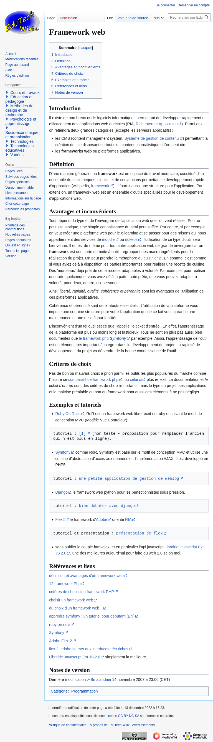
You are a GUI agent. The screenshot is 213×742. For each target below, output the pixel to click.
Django (61, 492)
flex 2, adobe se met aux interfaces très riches (88, 649)
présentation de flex (139, 533)
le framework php (102, 338)
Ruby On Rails (67, 413)
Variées (17, 155)
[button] (7, 92)
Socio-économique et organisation (21, 134)
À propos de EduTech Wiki (109, 725)
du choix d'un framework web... (76, 608)
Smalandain (100, 679)
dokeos (131, 239)
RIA (128, 519)
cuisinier (151, 258)
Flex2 (60, 519)
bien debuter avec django (107, 505)
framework (100, 186)
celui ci (136, 379)
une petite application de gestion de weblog (129, 478)
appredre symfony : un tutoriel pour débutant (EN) (92, 616)
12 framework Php (65, 583)
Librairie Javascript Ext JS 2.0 (74, 657)
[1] (82, 433)
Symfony (62, 452)
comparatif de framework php (93, 379)
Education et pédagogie (18, 99)
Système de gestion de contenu (151, 138)
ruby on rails (59, 624)
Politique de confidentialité (67, 725)
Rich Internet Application (157, 124)
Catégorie (59, 691)
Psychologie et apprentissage (20, 121)
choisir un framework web (71, 600)
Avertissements (143, 725)
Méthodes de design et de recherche (19, 110)
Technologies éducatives (19, 148)
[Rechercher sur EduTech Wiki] (189, 17)
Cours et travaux (25, 92)
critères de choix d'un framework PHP (81, 591)
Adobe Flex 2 (60, 641)
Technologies (22, 141)
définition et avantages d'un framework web (86, 575)
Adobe (101, 519)
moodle (108, 239)
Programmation (84, 691)
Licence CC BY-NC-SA (122, 716)
